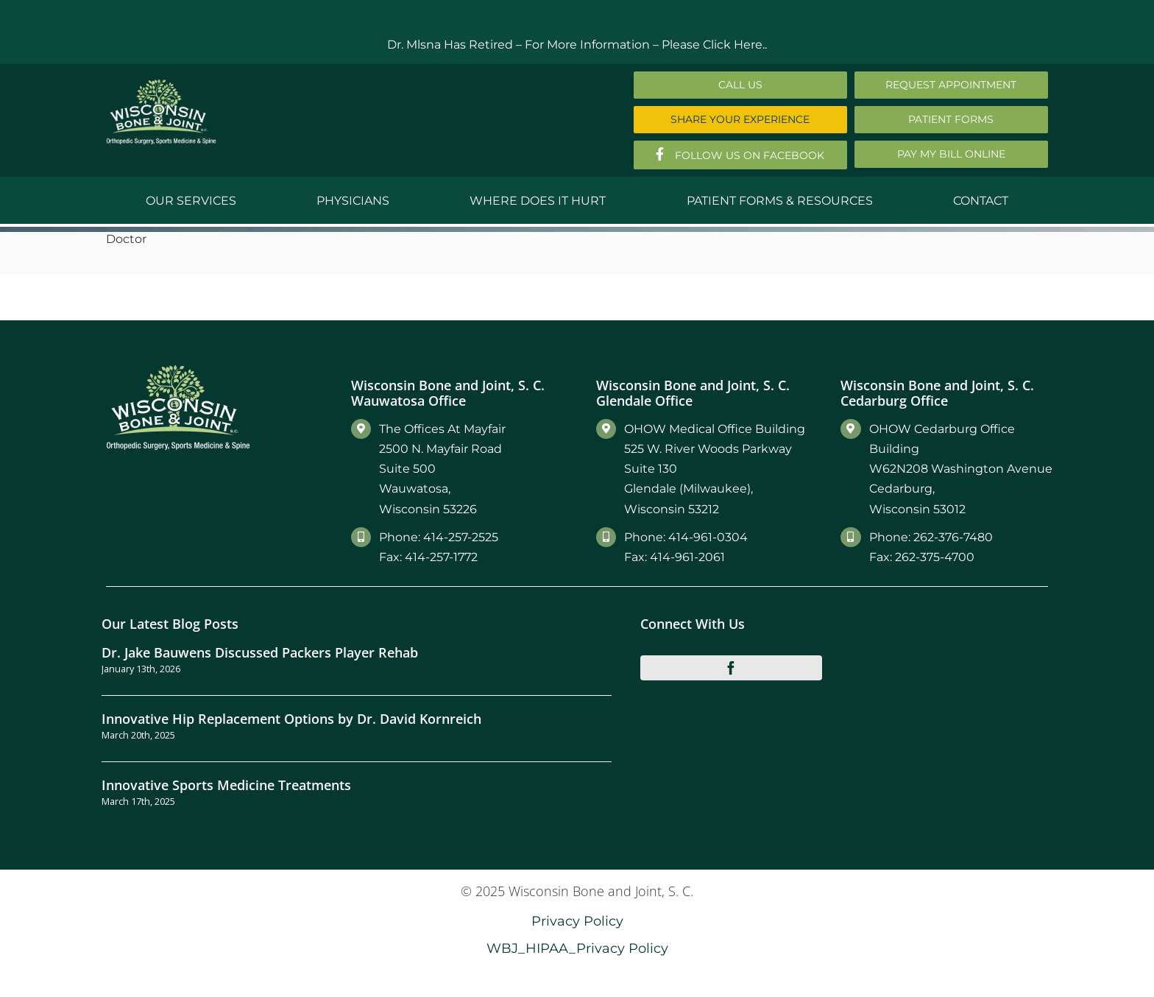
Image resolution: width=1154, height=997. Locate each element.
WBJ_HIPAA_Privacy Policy (577, 948)
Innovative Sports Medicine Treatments (226, 784)
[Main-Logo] (161, 84)
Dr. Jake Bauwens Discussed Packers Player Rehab (260, 652)
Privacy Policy (577, 921)
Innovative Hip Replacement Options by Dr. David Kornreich (291, 718)
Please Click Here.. (714, 45)
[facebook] (731, 667)
